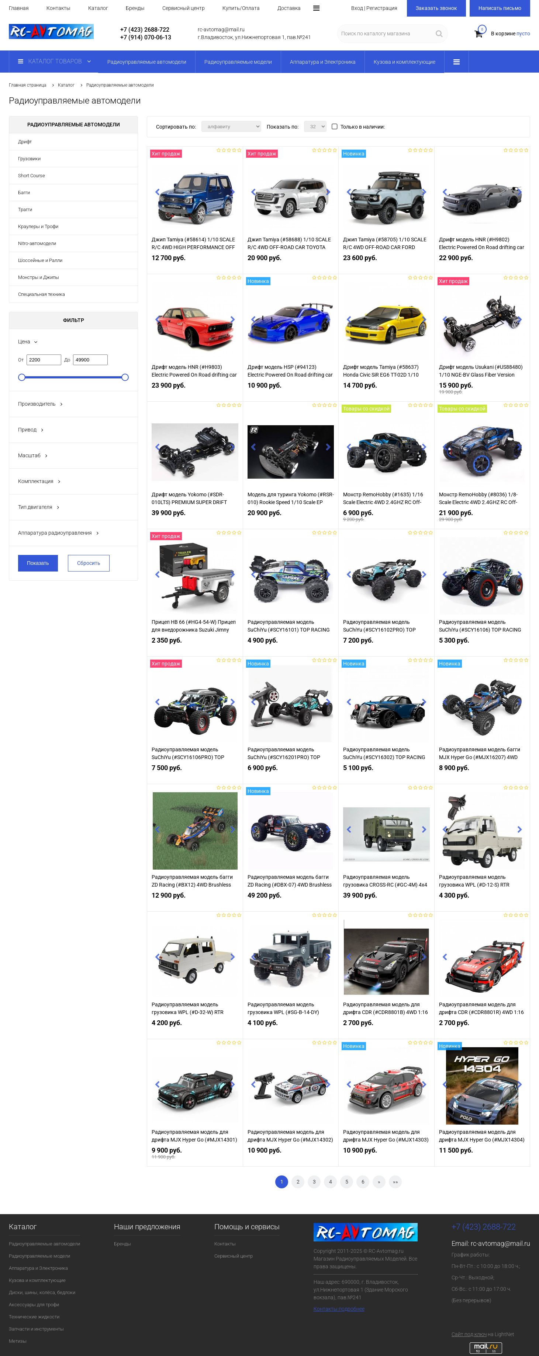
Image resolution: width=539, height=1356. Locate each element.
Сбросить (88, 563)
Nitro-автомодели (37, 243)
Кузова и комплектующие (37, 1280)
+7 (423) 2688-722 (144, 29)
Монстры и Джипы (38, 277)
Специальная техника (41, 294)
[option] (195, 197)
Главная (19, 8)
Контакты (58, 8)
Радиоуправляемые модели (39, 1256)
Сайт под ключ (469, 1334)
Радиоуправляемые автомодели (44, 1244)
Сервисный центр (183, 8)
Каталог (98, 8)
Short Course (31, 175)
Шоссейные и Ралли (40, 260)
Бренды (135, 8)
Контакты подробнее (339, 1309)
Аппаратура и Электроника (38, 1268)
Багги (24, 192)
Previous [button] (157, 193)
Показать (38, 563)
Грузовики (29, 158)
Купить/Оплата (241, 8)
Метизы (18, 1341)
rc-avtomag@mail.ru (500, 1243)
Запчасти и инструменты (36, 1329)
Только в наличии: (363, 127)
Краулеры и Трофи (38, 226)
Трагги (25, 209)
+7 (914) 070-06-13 (145, 37)
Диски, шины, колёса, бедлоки (42, 1292)
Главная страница (27, 85)
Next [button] (232, 193)
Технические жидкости (34, 1317)
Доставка (289, 8)
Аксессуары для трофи (34, 1304)
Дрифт (25, 141)
